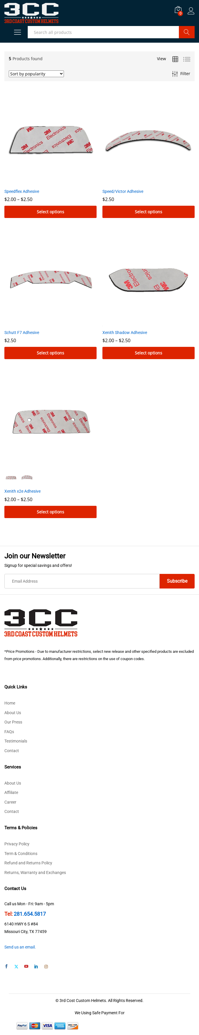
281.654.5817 (30, 914)
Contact (11, 750)
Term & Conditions (20, 853)
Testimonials (15, 741)
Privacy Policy (16, 844)
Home (9, 703)
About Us (12, 712)
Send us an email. (20, 947)
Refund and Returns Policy (28, 863)
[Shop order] (36, 73)
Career (10, 802)
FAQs (9, 731)
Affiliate (11, 792)
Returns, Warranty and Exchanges (35, 872)
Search (187, 32)
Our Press (13, 722)
